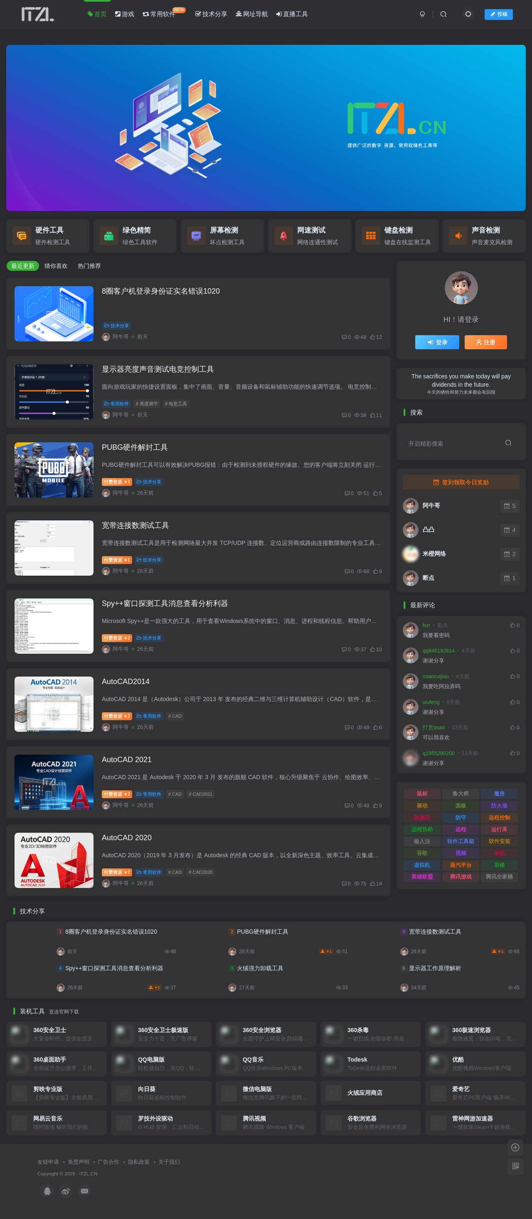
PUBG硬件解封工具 (135, 447)
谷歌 (422, 853)
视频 (461, 853)
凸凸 (428, 529)
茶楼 (499, 865)
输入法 (422, 841)
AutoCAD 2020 (127, 838)
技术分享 (211, 13)
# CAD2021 (200, 794)
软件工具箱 (460, 841)
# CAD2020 (200, 872)
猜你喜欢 (56, 265)
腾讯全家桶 (499, 876)
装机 (499, 853)
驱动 (422, 805)
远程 (461, 829)
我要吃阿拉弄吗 (442, 686)
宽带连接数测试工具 (135, 525)
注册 (485, 342)
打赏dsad (434, 728)
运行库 (499, 829)
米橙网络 (434, 553)
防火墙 (499, 805)
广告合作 (108, 1162)
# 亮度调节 (147, 403)
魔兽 (499, 793)
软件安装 (499, 841)
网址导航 (252, 13)
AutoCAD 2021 (127, 759)
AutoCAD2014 (126, 681)
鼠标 (422, 793)
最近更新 (22, 265)
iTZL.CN (88, 1173)
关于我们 (169, 1162)
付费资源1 (117, 481)
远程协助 (422, 829)
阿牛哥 (431, 505)
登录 (437, 342)
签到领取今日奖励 (461, 482)
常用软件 (164, 12)
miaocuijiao (436, 676)
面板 (461, 805)
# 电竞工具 (176, 403)
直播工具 (292, 13)
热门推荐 (89, 265)
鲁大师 (461, 793)
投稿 (498, 14)
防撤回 (422, 817)
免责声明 (78, 1162)
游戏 (124, 13)
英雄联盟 (422, 876)
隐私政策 (139, 1162)
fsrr (426, 625)
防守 (461, 817)
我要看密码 (436, 635)
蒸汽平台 (461, 865)
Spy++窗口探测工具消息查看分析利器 (165, 603)
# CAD (175, 716)
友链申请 (48, 1162)
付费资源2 (117, 637)
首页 (97, 13)
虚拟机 (422, 865)
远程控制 (499, 817)
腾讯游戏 (461, 876)
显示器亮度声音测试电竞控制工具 (158, 369)
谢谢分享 (433, 661)
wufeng (431, 702)
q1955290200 (439, 753)
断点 (428, 577)
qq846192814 (439, 651)
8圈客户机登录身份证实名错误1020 (161, 291)
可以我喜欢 (436, 738)
